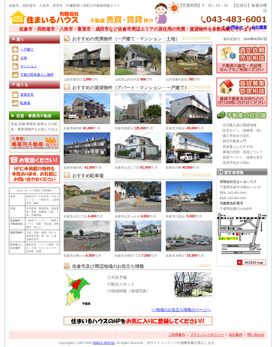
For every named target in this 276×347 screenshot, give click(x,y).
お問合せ (235, 27)
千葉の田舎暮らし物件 (37, 75)
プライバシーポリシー (207, 335)
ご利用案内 (176, 335)
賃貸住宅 (27, 94)
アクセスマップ (251, 263)
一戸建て (27, 49)
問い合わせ (255, 335)
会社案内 (235, 335)
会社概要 (259, 27)
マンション (28, 66)
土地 (23, 58)
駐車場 (25, 103)
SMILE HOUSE (104, 343)
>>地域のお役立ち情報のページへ (181, 309)
